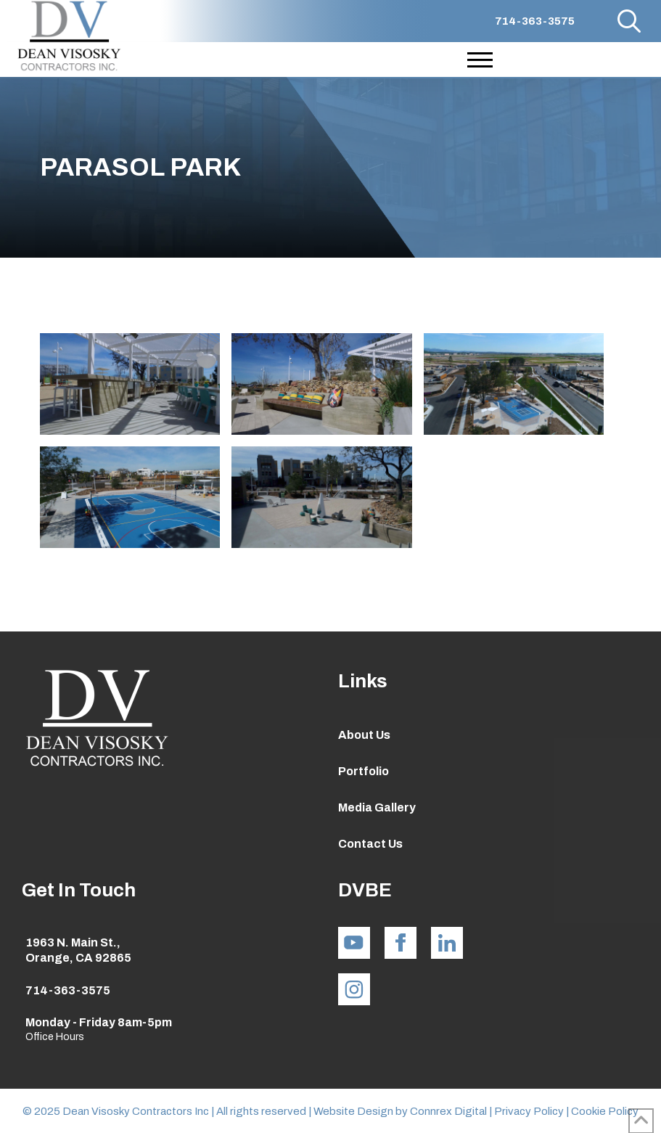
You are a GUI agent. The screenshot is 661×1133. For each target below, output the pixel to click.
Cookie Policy (605, 1111)
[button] (629, 21)
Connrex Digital (448, 1111)
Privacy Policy (530, 1111)
